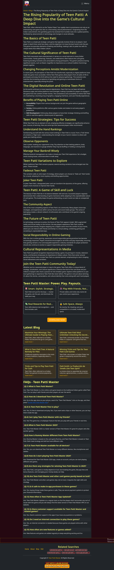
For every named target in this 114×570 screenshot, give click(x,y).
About (32, 549)
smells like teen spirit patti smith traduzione (54, 553)
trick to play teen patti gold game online (83, 553)
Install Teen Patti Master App (38, 402)
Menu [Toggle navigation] (85, 3)
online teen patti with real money (68, 553)
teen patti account (69, 550)
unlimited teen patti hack (56, 550)
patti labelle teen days (81, 550)
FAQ (42, 549)
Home (25, 11)
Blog (30, 11)
